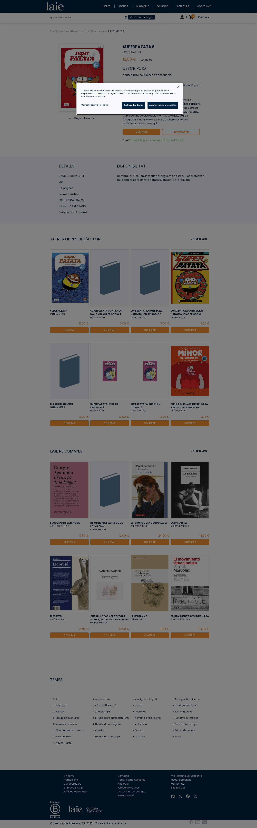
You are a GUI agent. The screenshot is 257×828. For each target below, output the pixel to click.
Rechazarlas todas (133, 105)
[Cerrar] (178, 86)
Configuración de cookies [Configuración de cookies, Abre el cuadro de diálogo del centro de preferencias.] (94, 105)
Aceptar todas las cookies (162, 105)
